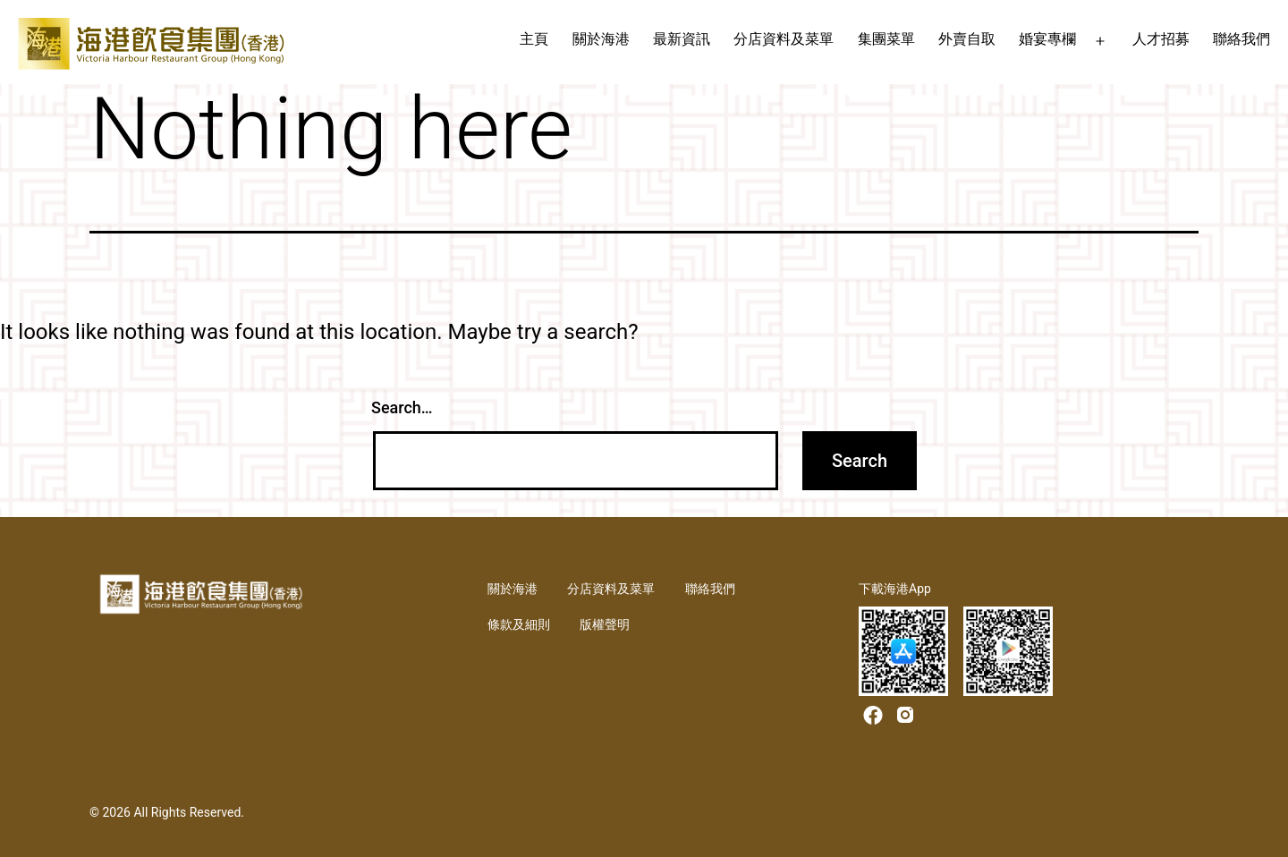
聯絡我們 (1241, 38)
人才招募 (1161, 38)
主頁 (534, 38)
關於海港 (601, 38)
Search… (402, 407)
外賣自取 (967, 38)
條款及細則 (518, 624)
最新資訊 (681, 38)
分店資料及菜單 (783, 38)
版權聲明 (605, 624)
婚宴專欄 (1047, 38)
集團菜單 (886, 38)
